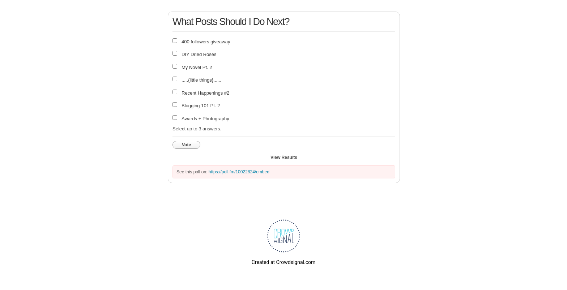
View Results (283, 157)
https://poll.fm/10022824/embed (239, 171)
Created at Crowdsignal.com (283, 262)
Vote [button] (186, 144)
